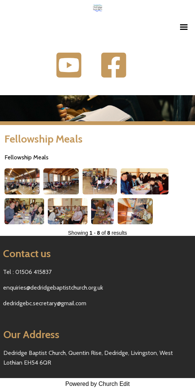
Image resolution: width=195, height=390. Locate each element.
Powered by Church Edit (97, 384)
